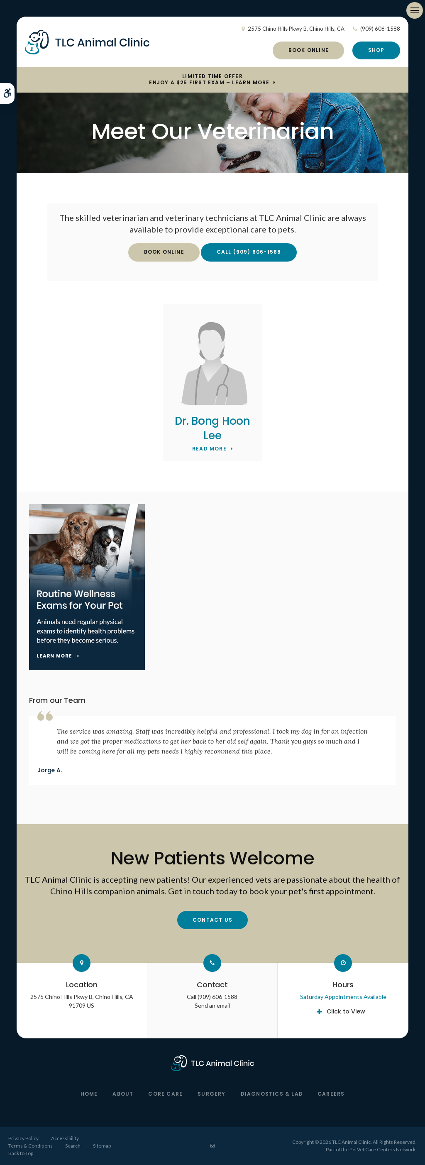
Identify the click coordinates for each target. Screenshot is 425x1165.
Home (89, 1093)
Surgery (211, 1093)
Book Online (308, 50)
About (122, 1093)
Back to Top (20, 1153)
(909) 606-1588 (380, 28)
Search (73, 1146)
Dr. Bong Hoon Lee (212, 428)
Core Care (165, 1093)
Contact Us (212, 919)
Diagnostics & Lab (272, 1093)
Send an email (212, 1005)
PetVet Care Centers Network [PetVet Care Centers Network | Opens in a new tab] (382, 1149)
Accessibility (65, 1138)
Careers (331, 1093)
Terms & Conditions (30, 1146)
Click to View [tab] (346, 1011)
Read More (209, 449)
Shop (376, 50)
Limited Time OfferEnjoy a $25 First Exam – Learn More (209, 79)
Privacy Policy (23, 1138)
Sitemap (102, 1146)
